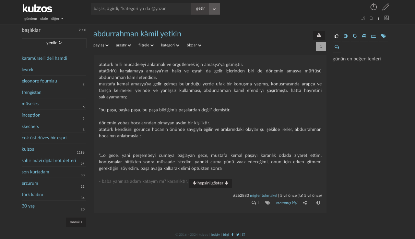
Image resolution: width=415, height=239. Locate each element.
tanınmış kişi (286, 203)
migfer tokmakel (263, 195)
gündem (30, 18)
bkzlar (194, 45)
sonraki (76, 222)
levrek (27, 70)
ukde (44, 18)
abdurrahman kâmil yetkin (137, 34)
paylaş (101, 45)
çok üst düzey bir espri (44, 138)
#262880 (241, 195)
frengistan (32, 92)
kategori (170, 45)
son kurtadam (35, 172)
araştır (123, 45)
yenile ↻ (54, 43)
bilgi (226, 234)
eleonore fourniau (39, 81)
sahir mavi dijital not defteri (49, 160)
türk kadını (32, 195)
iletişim (215, 234)
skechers (30, 126)
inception (31, 115)
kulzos (28, 149)
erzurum (30, 183)
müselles (30, 104)
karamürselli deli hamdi (44, 58)
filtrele (146, 45)
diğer (57, 18)
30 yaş (28, 206)
